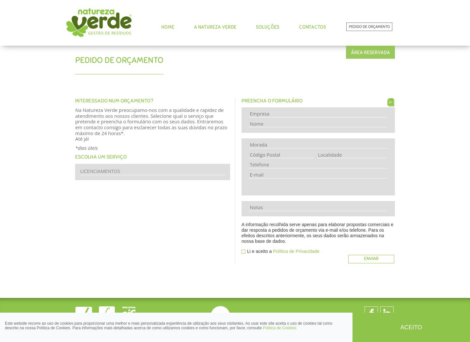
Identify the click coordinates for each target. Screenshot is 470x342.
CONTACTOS (312, 27)
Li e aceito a (283, 251)
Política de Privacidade (296, 251)
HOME (167, 27)
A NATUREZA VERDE (215, 27)
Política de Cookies (279, 328)
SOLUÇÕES (267, 27)
